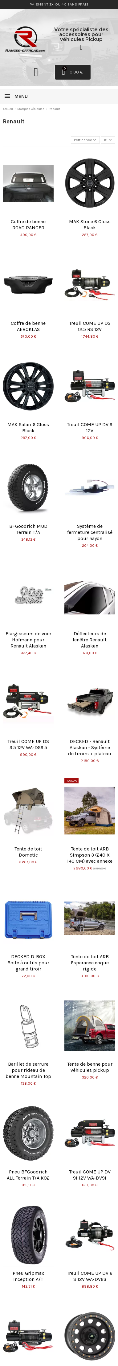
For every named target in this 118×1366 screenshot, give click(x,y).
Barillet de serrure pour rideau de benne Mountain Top (28, 1070)
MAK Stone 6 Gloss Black (90, 225)
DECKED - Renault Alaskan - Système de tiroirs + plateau (89, 747)
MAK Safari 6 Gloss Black (28, 427)
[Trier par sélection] (85, 140)
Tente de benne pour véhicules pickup (89, 1067)
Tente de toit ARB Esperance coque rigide (90, 963)
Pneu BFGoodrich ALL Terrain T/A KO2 (28, 1175)
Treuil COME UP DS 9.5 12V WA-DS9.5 (28, 744)
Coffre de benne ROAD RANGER (28, 225)
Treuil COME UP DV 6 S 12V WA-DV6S (89, 1276)
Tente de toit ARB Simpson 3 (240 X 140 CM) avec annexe (89, 855)
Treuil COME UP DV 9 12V (89, 427)
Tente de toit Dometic (28, 852)
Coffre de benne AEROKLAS (28, 326)
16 (108, 140)
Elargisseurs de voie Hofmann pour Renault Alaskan (28, 640)
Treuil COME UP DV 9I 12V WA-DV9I (90, 1175)
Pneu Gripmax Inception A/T (28, 1276)
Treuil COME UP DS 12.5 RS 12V (90, 326)
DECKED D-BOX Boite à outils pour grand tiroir (28, 963)
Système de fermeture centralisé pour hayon (89, 532)
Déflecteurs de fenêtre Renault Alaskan (90, 640)
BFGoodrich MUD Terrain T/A (28, 529)
